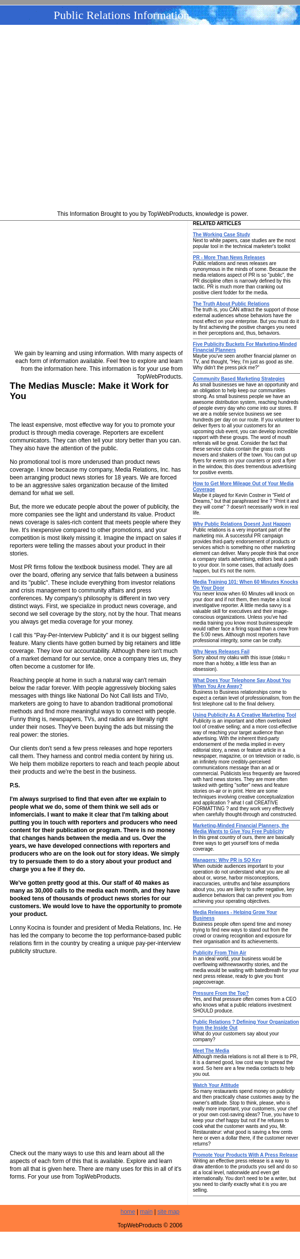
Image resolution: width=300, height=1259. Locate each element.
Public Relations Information (121, 15)
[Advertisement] (150, 118)
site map (168, 1211)
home (128, 1211)
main (146, 1211)
